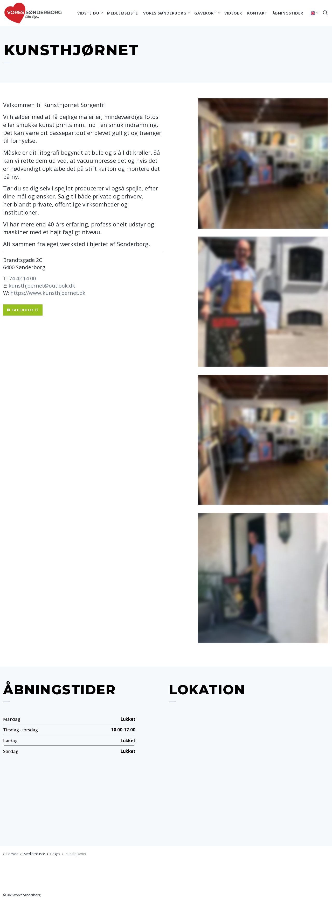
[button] (263, 163)
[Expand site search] (325, 12)
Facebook (23, 310)
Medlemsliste (122, 13)
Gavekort (205, 13)
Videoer (233, 13)
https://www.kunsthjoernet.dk (47, 292)
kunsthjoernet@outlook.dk (42, 285)
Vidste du (88, 13)
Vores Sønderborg (164, 13)
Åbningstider (288, 13)
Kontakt (257, 13)
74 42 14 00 (22, 278)
